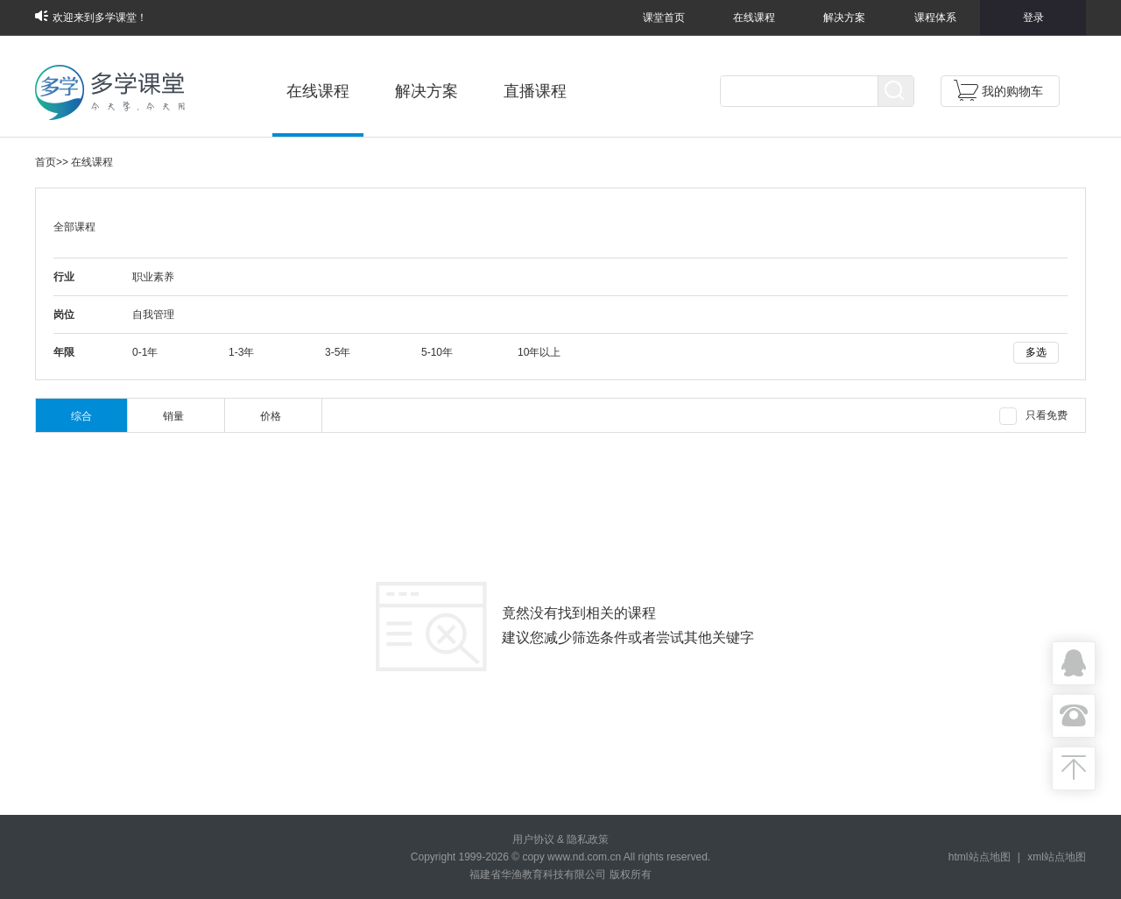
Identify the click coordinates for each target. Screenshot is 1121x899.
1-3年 (241, 352)
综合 (81, 416)
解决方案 (844, 17)
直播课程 (535, 91)
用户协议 (533, 839)
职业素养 (153, 277)
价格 (270, 416)
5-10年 (437, 352)
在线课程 (754, 17)
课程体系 (935, 17)
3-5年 (337, 352)
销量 (173, 416)
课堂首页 (664, 17)
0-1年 (145, 352)
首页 (45, 162)
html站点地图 (979, 857)
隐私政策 (588, 839)
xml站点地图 (1056, 857)
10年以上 (539, 352)
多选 (1036, 352)
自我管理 (153, 314)
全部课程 (74, 227)
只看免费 (1033, 416)
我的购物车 (998, 90)
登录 (1033, 17)
